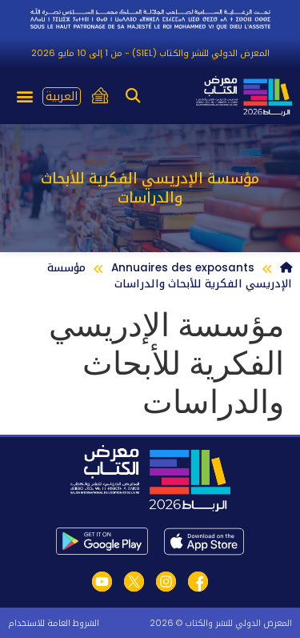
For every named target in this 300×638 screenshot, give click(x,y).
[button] (132, 96)
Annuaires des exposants (182, 267)
